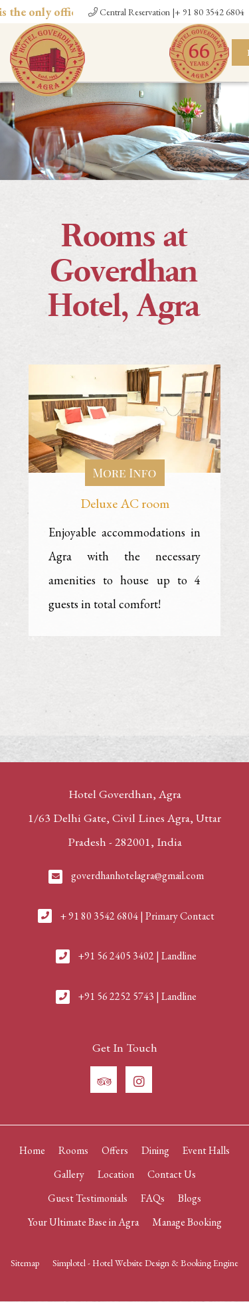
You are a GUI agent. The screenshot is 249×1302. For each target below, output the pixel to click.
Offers (115, 1150)
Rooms (73, 1150)
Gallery (69, 1174)
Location (116, 1174)
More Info (125, 473)
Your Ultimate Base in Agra (83, 1222)
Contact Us (171, 1174)
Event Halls (206, 1150)
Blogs (189, 1198)
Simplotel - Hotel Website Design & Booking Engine (145, 1263)
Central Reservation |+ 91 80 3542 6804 (166, 12)
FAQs (153, 1198)
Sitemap (25, 1263)
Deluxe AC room (124, 503)
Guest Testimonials (87, 1198)
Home (32, 1150)
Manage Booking (187, 1222)
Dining (155, 1150)
